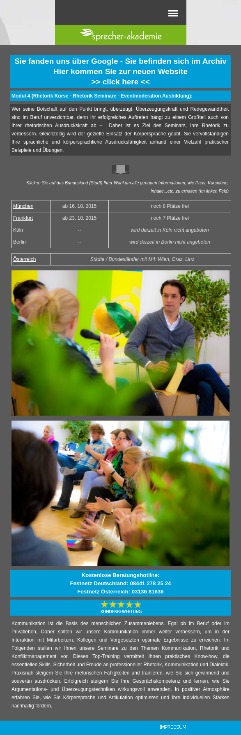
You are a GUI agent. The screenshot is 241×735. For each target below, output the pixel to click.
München (23, 206)
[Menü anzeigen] (173, 13)
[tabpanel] (120, 71)
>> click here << (120, 81)
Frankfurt (23, 218)
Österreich (24, 259)
